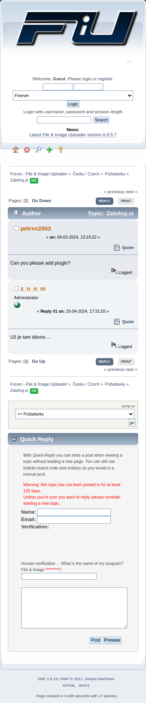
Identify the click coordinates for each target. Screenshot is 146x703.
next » (131, 191)
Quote (128, 247)
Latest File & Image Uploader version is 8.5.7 (73, 134)
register (105, 78)
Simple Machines (99, 679)
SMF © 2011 (72, 679)
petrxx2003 (36, 228)
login (87, 78)
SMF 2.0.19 (47, 679)
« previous (114, 191)
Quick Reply (37, 439)
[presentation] (80, 545)
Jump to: (128, 406)
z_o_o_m (33, 288)
